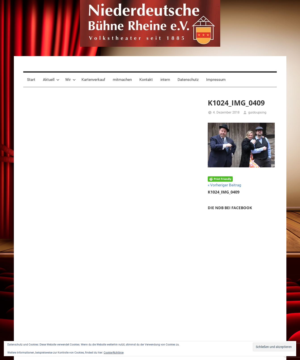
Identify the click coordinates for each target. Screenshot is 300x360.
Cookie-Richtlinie (114, 352)
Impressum (216, 79)
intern (165, 79)
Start (31, 79)
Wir (70, 79)
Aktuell (51, 79)
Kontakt (146, 79)
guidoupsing (257, 112)
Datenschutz (188, 79)
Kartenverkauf (93, 79)
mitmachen (122, 79)
